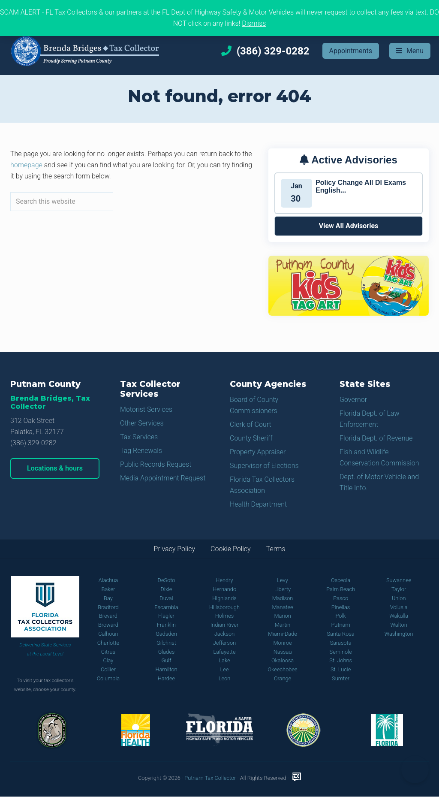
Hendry (224, 580)
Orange (282, 678)
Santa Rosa (341, 634)
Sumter (340, 678)
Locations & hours (55, 468)
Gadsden (166, 634)
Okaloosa (282, 660)
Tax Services (139, 437)
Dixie (166, 589)
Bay (108, 598)
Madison (282, 598)
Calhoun (108, 634)
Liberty (282, 589)
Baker (108, 589)
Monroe (282, 643)
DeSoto (166, 580)
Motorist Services (146, 409)
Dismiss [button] (254, 23)
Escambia (166, 607)
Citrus (108, 652)
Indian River (224, 625)
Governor (353, 399)
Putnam (340, 625)
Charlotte (108, 643)
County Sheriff (251, 438)
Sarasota (341, 643)
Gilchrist (166, 643)
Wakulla (398, 616)
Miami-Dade (282, 634)
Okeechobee (282, 669)
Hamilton (166, 669)
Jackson (224, 634)
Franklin (166, 625)
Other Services (142, 423)
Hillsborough (224, 607)
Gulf (166, 660)
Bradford (108, 607)
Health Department (258, 504)
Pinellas (340, 607)
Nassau (283, 652)
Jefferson (224, 643)
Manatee (282, 607)
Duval (166, 598)
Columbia (108, 678)
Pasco (340, 598)
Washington (399, 634)
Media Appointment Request (162, 478)
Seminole (341, 652)
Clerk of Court (250, 424)
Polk (341, 616)
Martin (283, 625)
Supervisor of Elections (264, 466)
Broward (108, 625)
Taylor (398, 589)
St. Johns (340, 660)
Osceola (340, 580)
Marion (282, 616)
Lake (224, 660)
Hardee (166, 678)
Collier (108, 669)
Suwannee (398, 580)
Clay (108, 660)
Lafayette (224, 652)
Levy (282, 580)
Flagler (166, 616)
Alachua (108, 580)
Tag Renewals (141, 451)
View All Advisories (349, 226)
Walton (399, 625)
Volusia (399, 607)
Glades (166, 652)
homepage (26, 165)
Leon (225, 678)
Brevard (108, 616)
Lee (224, 669)
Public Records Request (155, 464)
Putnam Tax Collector (210, 778)
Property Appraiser (258, 452)
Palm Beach (340, 589)
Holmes (224, 616)
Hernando (224, 589)
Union (399, 598)
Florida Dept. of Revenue (376, 438)
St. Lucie (341, 669)
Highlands (224, 598)
